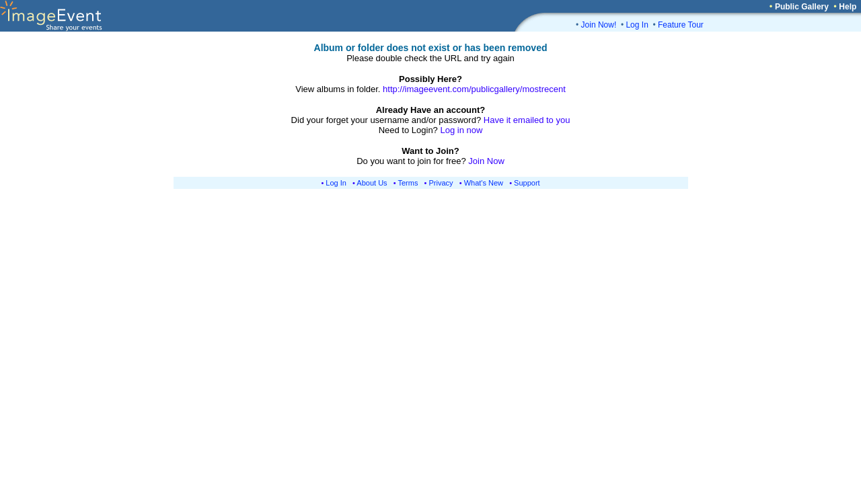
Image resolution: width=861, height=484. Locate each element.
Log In (637, 25)
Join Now (486, 161)
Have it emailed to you (527, 120)
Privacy (441, 183)
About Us (372, 183)
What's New (483, 183)
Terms (408, 183)
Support (527, 183)
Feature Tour (681, 25)
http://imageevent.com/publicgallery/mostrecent (474, 89)
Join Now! (599, 25)
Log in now (461, 130)
